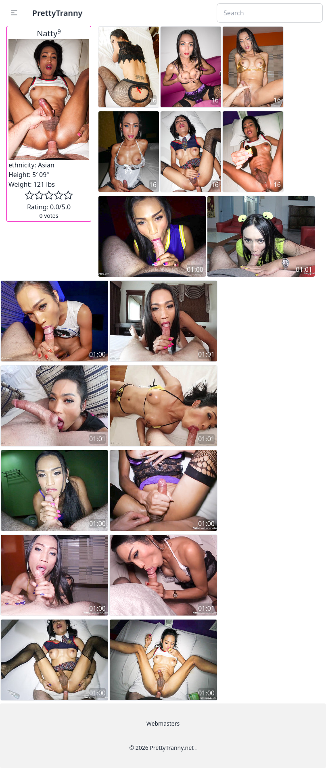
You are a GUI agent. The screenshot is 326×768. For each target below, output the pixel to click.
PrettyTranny (57, 12)
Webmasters (163, 723)
